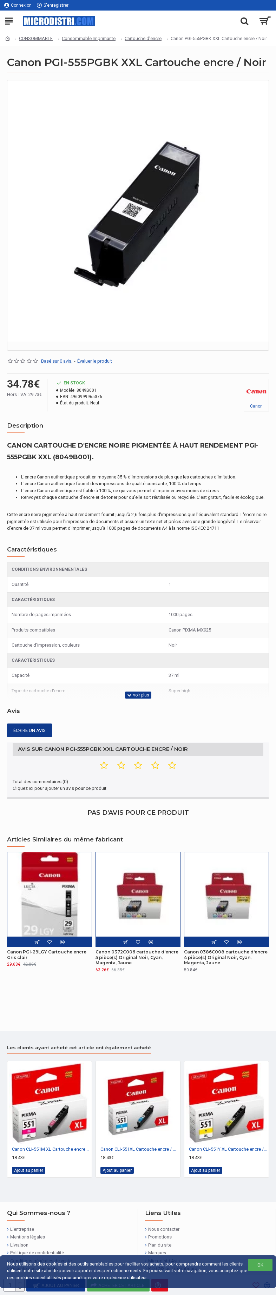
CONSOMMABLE (36, 38)
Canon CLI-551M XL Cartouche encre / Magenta (51, 1149)
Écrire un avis (29, 730)
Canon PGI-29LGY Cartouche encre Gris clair (46, 954)
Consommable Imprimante (89, 38)
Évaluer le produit (94, 361)
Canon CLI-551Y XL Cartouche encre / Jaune (228, 1149)
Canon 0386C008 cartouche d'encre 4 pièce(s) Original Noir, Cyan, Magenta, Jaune (226, 957)
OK (260, 1265)
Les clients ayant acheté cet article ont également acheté (79, 1047)
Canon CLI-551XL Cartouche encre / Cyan (139, 1149)
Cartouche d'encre (143, 38)
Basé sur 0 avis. (56, 361)
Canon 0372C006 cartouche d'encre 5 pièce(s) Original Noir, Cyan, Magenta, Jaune (137, 957)
